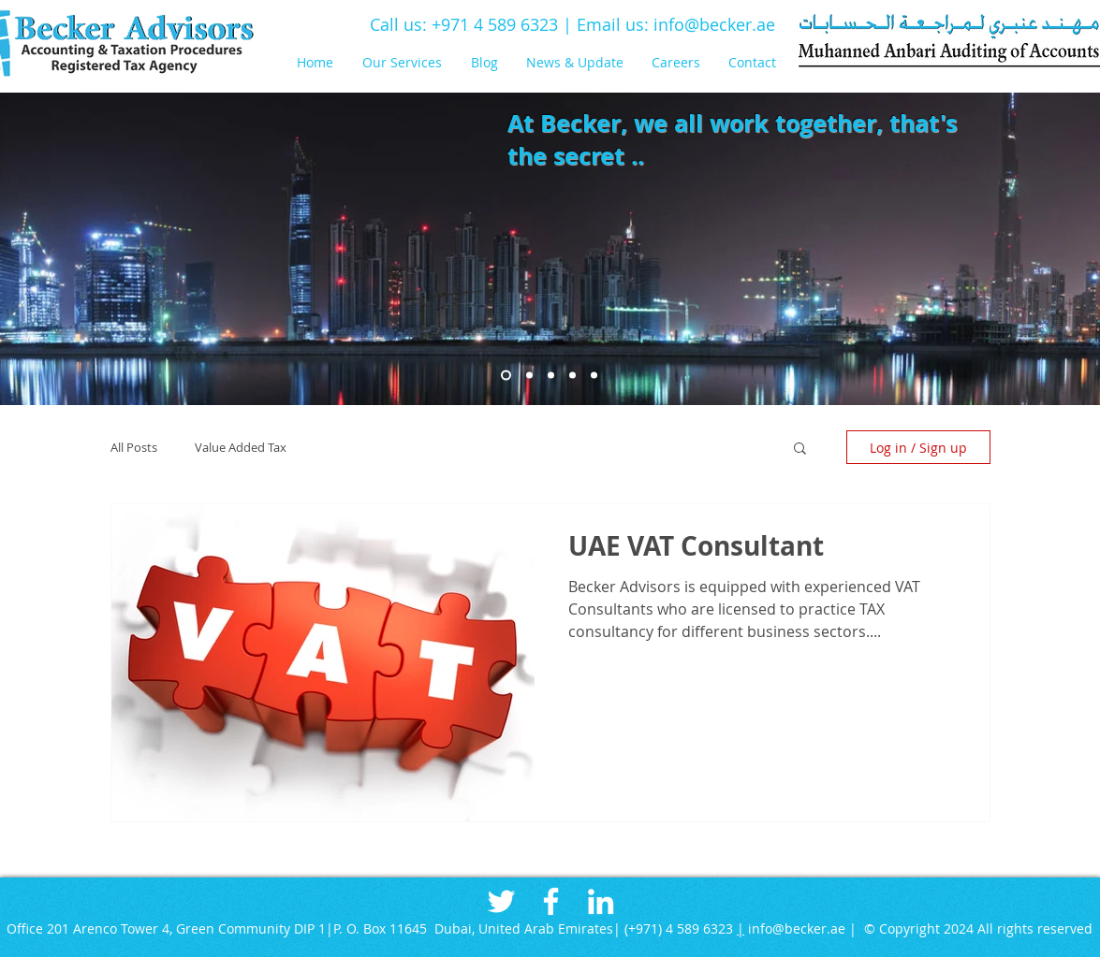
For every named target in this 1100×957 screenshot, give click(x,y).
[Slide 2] (529, 375)
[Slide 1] (506, 375)
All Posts (133, 447)
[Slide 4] (551, 375)
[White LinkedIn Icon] (600, 901)
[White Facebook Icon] (551, 901)
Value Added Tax (240, 447)
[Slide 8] (572, 375)
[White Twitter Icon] (501, 901)
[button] (407, 62)
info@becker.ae (714, 24)
